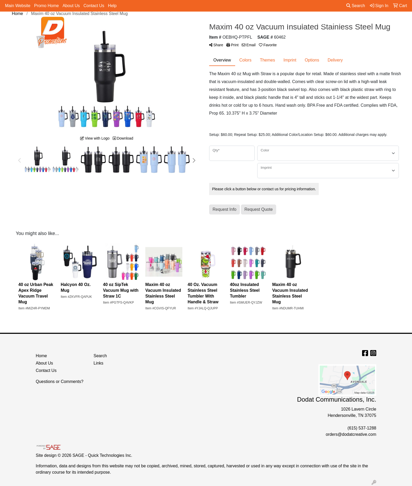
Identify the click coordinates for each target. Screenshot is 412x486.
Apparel (175, 24)
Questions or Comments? (59, 381)
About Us (71, 5)
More (342, 24)
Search (355, 5)
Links (98, 363)
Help (112, 5)
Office (250, 24)
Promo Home (46, 5)
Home (41, 356)
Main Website (17, 5)
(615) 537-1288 (362, 428)
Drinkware (224, 24)
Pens (321, 24)
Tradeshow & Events (286, 24)
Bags (198, 24)
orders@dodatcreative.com (351, 434)
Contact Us (94, 5)
